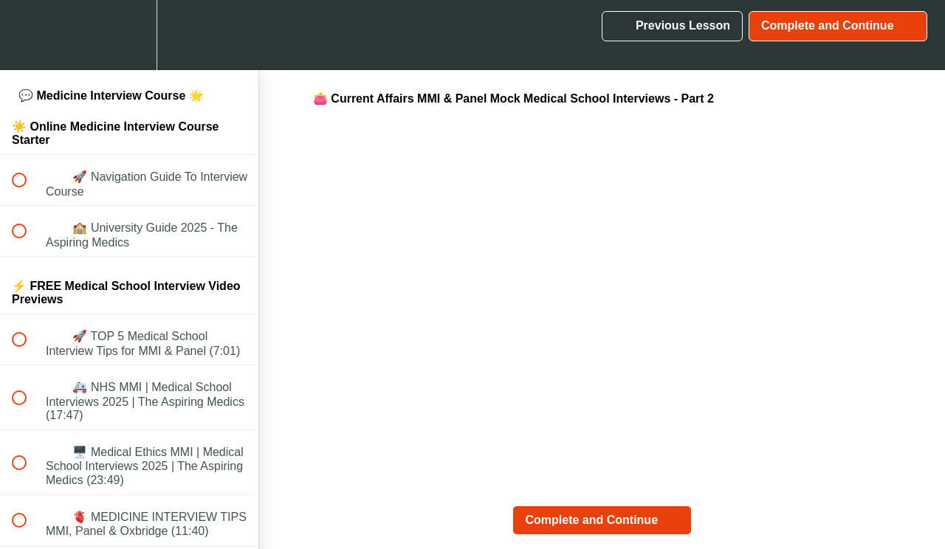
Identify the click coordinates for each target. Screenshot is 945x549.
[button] (27, 35)
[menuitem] (129, 35)
